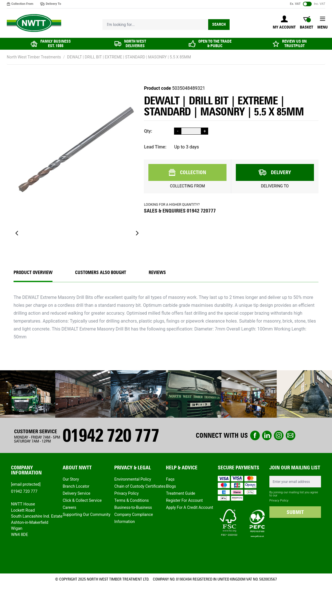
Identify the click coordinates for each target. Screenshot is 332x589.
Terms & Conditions (131, 500)
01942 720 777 (110, 435)
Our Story (71, 479)
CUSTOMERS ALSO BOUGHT (100, 272)
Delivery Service (76, 493)
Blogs (171, 486)
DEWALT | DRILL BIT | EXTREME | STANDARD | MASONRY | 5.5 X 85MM (129, 57)
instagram (278, 435)
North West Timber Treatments (34, 57)
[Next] (137, 233)
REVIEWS (157, 272)
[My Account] (284, 23)
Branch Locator (76, 486)
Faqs (170, 479)
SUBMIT (295, 512)
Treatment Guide (180, 493)
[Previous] (17, 233)
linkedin (267, 435)
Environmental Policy (132, 479)
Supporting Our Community (86, 514)
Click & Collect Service (82, 500)
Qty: (148, 131)
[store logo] (34, 23)
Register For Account (184, 500)
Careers (69, 507)
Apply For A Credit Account (189, 507)
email (290, 435)
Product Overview (33, 272)
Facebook (255, 435)
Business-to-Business (133, 507)
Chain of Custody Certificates (139, 486)
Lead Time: (155, 147)
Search (219, 24)
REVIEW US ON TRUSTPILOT (294, 43)
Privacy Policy (126, 493)
